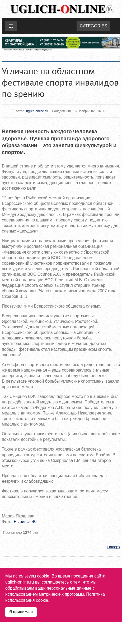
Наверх (113, 547)
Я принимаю (21, 612)
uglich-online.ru (37, 111)
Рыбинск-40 (25, 521)
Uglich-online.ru (62, 9)
